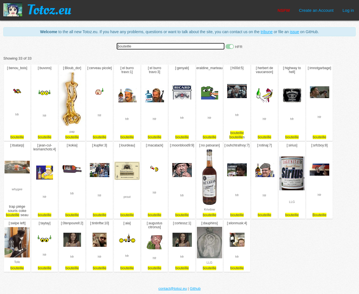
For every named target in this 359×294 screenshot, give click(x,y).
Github (195, 288)
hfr (17, 114)
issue (294, 32)
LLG (292, 201)
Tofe (17, 262)
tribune (267, 32)
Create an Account (316, 10)
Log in (348, 10)
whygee (17, 189)
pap (72, 131)
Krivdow (209, 209)
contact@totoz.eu (172, 288)
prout (126, 196)
